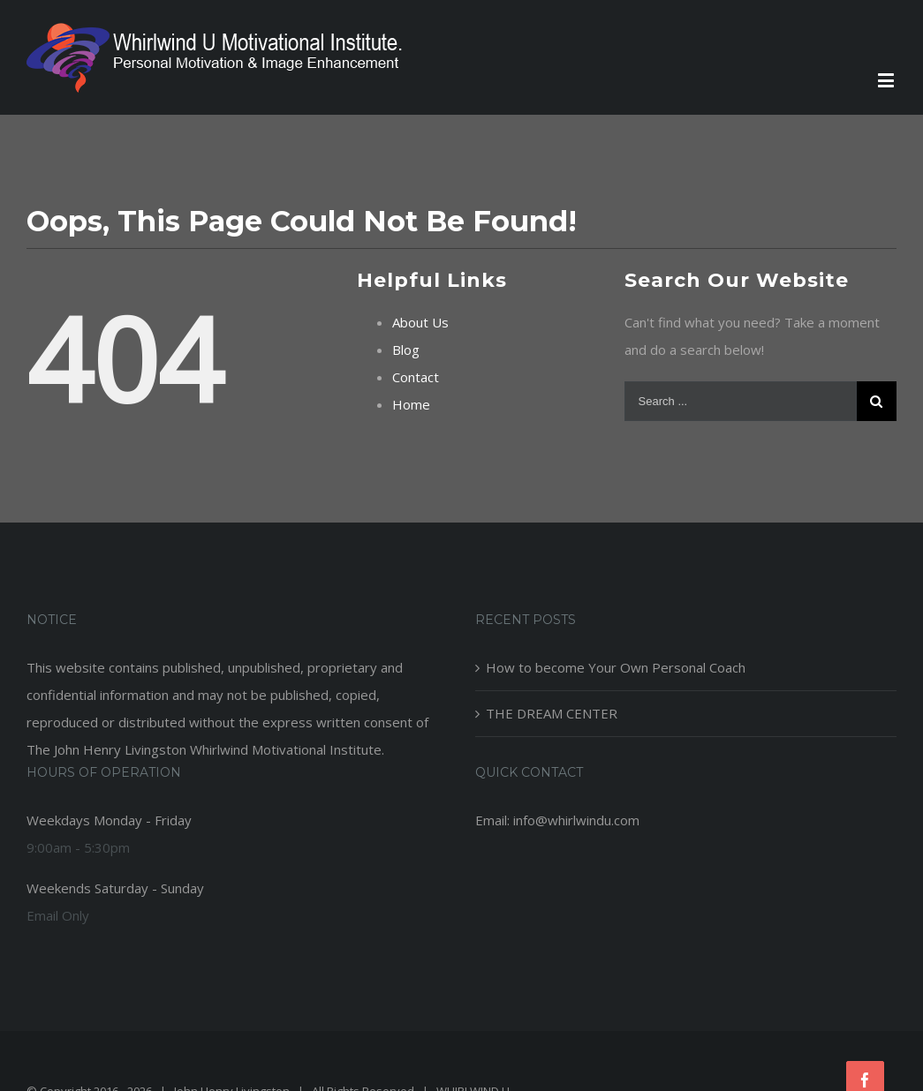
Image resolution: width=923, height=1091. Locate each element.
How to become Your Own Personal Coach (615, 667)
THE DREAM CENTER (551, 713)
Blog (406, 349)
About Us (420, 322)
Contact (415, 377)
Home (411, 404)
